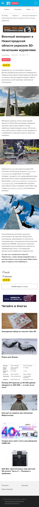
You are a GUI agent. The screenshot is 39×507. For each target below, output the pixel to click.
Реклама (6, 29)
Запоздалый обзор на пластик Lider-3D (19, 331)
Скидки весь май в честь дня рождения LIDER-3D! (19, 442)
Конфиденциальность (12, 503)
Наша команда (7, 489)
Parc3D (12, 70)
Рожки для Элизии (10, 357)
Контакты (5, 485)
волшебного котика (15, 188)
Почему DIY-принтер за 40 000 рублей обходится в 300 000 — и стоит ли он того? (18, 385)
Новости (6, 9)
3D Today (5, 15)
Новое (29, 9)
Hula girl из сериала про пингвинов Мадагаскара (17, 414)
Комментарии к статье (19, 287)
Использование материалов (14, 501)
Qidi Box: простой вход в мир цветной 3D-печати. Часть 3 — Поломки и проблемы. (18, 471)
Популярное (18, 9)
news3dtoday (5, 55)
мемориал (8, 276)
